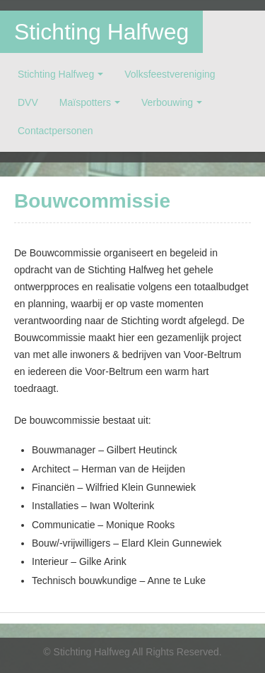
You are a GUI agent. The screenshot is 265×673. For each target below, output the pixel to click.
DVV (28, 102)
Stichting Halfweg (101, 31)
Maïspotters (85, 102)
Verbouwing (167, 102)
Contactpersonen (55, 130)
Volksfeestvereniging (169, 74)
